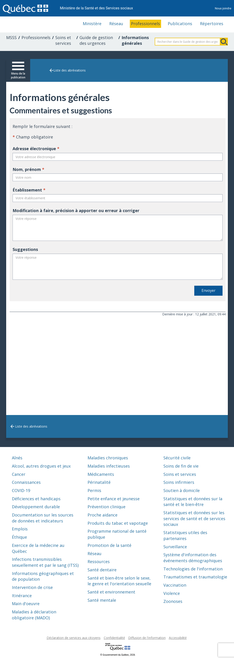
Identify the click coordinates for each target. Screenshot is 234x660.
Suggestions (25, 249)
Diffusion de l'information (147, 638)
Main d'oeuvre (26, 603)
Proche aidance (102, 515)
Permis (94, 490)
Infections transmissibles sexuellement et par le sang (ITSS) (45, 562)
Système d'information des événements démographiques (192, 557)
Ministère (92, 23)
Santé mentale (102, 600)
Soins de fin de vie (181, 466)
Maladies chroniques (108, 457)
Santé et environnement (111, 592)
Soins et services (63, 40)
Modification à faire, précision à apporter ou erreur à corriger (76, 210)
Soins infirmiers (178, 482)
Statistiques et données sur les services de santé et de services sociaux (194, 518)
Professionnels (145, 23)
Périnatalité (99, 482)
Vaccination (174, 585)
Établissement (29, 190)
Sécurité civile (177, 457)
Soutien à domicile (181, 490)
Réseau (116, 23)
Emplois (20, 529)
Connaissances (26, 482)
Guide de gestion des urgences (96, 40)
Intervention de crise (32, 587)
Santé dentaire (102, 569)
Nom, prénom (28, 169)
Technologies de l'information (193, 569)
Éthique (19, 537)
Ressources (99, 561)
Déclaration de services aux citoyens (74, 638)
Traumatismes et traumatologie (195, 577)
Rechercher (224, 41)
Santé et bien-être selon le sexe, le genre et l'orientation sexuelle (119, 581)
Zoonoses (172, 601)
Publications (180, 23)
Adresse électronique (36, 148)
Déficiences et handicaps (36, 498)
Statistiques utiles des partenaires (185, 535)
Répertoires (211, 23)
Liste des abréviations (69, 70)
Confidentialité (114, 638)
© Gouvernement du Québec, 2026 (117, 655)
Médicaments (101, 474)
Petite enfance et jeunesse (114, 498)
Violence (171, 593)
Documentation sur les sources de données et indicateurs (42, 518)
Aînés (17, 457)
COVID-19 (21, 490)
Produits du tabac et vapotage (118, 523)
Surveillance (175, 546)
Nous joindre (223, 8)
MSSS (11, 37)
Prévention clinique (106, 506)
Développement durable (36, 506)
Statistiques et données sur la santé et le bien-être (192, 501)
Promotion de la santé (109, 545)
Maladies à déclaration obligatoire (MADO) (34, 614)
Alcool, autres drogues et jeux (41, 466)
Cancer (18, 474)
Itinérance (22, 595)
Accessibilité (178, 638)
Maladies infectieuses (109, 466)
